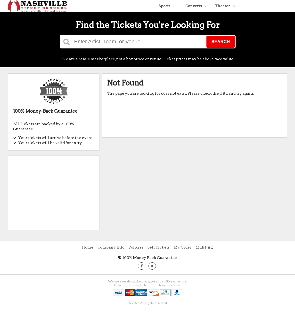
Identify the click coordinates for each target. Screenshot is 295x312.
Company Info (111, 247)
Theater (225, 6)
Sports (167, 6)
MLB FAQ (204, 247)
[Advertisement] (53, 191)
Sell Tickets (159, 247)
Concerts (196, 6)
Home (87, 247)
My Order (182, 247)
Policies (136, 247)
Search (220, 41)
